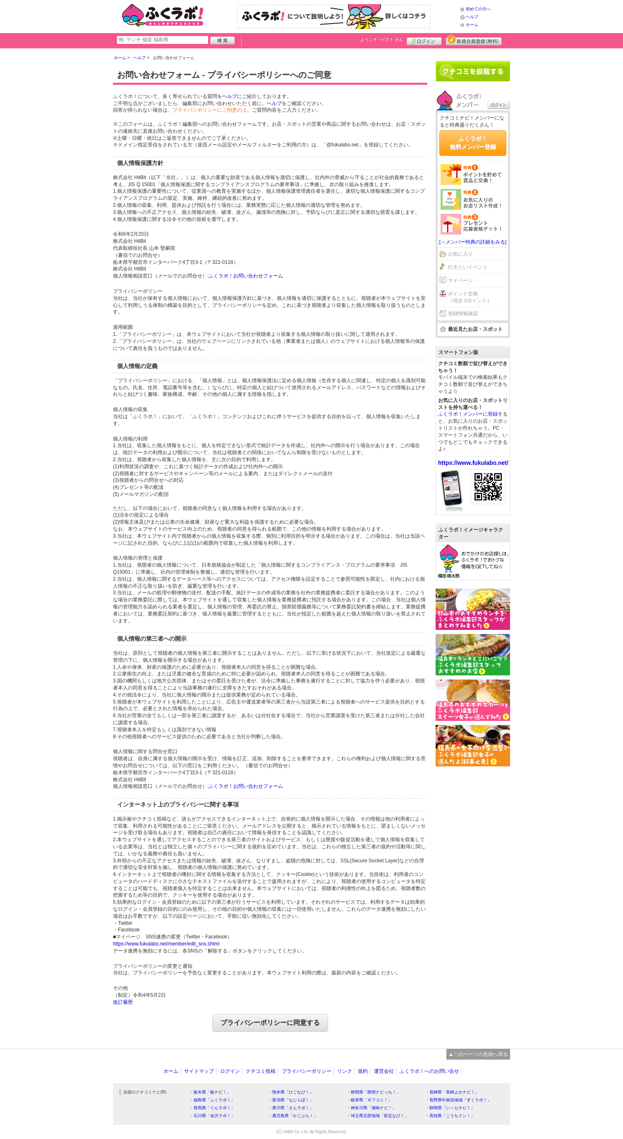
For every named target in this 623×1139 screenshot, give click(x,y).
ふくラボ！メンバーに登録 (468, 414)
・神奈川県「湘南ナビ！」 (371, 1108)
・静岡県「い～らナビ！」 (450, 1108)
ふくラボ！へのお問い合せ (429, 1071)
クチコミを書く (473, 71)
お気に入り (460, 254)
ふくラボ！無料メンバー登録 (473, 142)
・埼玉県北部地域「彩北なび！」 (378, 1115)
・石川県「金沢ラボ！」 (212, 1115)
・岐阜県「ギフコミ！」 (369, 1100)
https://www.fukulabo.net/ (473, 462)
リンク (344, 1071)
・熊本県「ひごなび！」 (291, 1092)
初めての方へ (478, 9)
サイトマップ (199, 1071)
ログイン (424, 40)
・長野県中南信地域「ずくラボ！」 (458, 1100)
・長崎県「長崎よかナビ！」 (452, 1092)
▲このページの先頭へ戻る (478, 1054)
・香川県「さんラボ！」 (291, 1108)
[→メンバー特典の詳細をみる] (473, 242)
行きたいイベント (468, 267)
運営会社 (384, 1071)
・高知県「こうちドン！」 (450, 1115)
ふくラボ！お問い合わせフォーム (245, 276)
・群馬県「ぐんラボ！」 (212, 1108)
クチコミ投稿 (261, 1071)
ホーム (472, 24)
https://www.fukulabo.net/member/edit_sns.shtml (166, 944)
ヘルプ (472, 16)
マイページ (460, 280)
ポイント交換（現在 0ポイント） (470, 297)
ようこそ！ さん (381, 39)
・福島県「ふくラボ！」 (212, 1100)
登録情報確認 (463, 313)
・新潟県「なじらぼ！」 (291, 1100)
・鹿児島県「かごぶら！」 (293, 1115)
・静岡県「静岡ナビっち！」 (373, 1092)
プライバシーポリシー (306, 1071)
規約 (363, 1071)
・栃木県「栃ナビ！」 (210, 1092)
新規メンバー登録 (474, 40)
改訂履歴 (123, 1002)
